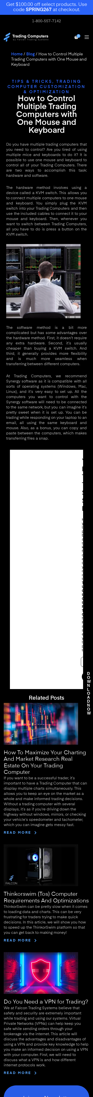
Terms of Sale (16, 1037)
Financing (13, 971)
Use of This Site (18, 1029)
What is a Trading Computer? (31, 957)
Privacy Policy (17, 1051)
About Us (12, 927)
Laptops (11, 997)
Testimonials (15, 942)
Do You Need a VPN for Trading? (46, 762)
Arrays (10, 1011)
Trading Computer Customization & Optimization (46, 87)
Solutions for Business (24, 964)
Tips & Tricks (32, 82)
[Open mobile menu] (87, 37)
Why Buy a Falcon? (22, 949)
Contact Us (14, 935)
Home (17, 54)
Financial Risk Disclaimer (27, 1059)
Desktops (12, 989)
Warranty (12, 1044)
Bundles (11, 1004)
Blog (30, 54)
